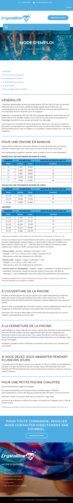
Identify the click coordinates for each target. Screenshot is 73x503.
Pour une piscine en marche (13, 75)
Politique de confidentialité (47, 500)
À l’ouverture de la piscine (12, 78)
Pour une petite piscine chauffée (15, 89)
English (69, 7)
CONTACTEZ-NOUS (36, 436)
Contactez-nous (58, 18)
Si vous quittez (8, 85)
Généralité (7, 71)
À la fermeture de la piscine (13, 82)
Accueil (30, 49)
